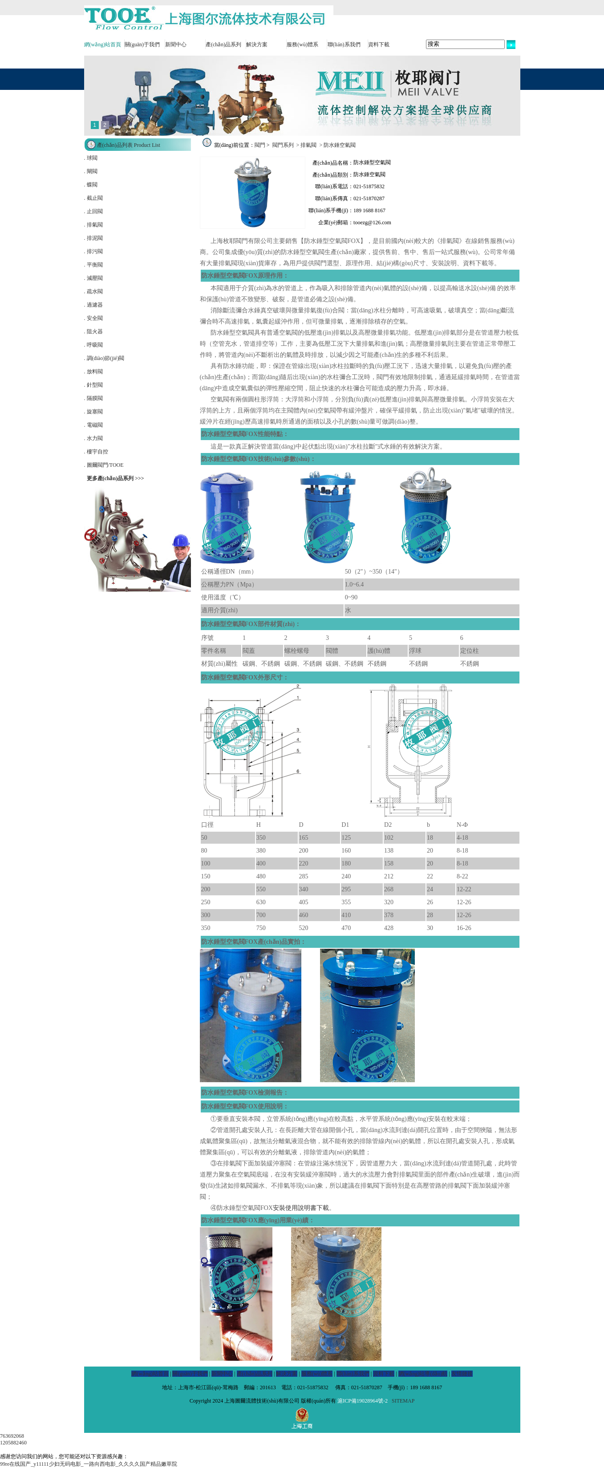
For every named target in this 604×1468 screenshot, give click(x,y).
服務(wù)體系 (302, 44)
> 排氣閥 (306, 145)
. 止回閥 (93, 211)
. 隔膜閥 (93, 398)
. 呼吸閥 (93, 345)
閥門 (260, 145)
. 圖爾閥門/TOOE (104, 465)
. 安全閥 (93, 318)
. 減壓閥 (93, 278)
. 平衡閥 (93, 265)
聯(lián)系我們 (344, 44)
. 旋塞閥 (93, 411)
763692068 (12, 1436)
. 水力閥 (93, 438)
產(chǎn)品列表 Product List (128, 145)
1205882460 (13, 1443)
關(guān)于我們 (142, 44)
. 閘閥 (90, 171)
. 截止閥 (93, 198)
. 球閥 (90, 158)
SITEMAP (403, 1401)
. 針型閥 (93, 385)
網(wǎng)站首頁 (103, 44)
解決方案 (257, 44)
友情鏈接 (462, 1374)
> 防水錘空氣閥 (337, 145)
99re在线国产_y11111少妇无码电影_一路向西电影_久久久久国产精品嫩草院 (88, 1464)
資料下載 (378, 44)
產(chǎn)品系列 (223, 44)
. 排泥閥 (93, 238)
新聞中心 (175, 44)
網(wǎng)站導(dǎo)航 (423, 1374)
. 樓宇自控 (96, 452)
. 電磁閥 (93, 425)
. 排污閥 (93, 251)
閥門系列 (283, 145)
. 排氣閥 (93, 225)
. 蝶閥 (90, 185)
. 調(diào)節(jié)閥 (104, 358)
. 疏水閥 (93, 291)
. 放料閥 (93, 371)
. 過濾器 (93, 305)
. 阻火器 (93, 331)
